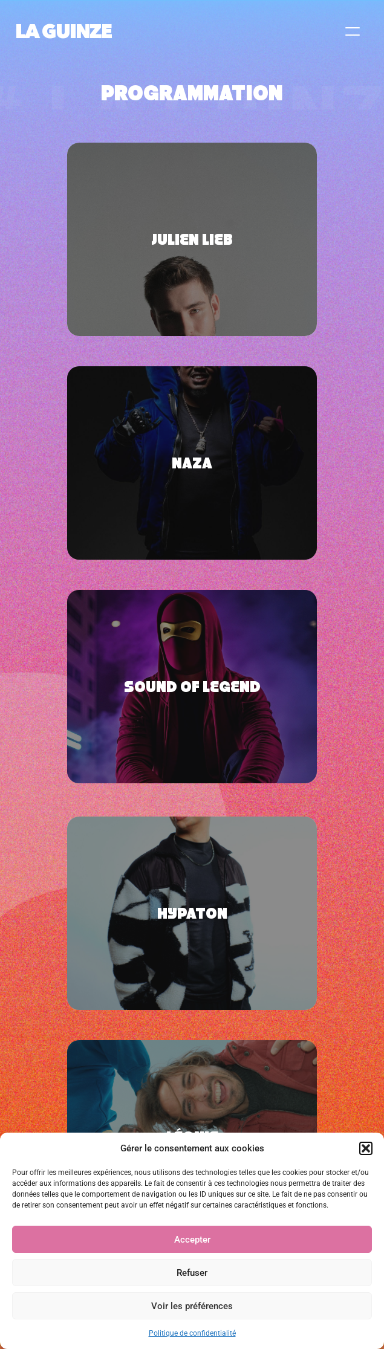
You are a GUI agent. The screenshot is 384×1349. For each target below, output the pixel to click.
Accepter (192, 1239)
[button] (366, 1148)
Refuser (192, 1272)
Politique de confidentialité (192, 1333)
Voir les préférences (192, 1306)
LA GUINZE (63, 31)
